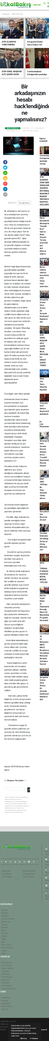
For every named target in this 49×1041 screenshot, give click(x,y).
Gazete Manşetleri (8, 989)
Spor (3, 942)
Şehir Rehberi (6, 986)
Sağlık (3, 939)
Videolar (37, 5)
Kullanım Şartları (29, 871)
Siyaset (4, 936)
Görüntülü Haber (7, 919)
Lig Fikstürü (5, 974)
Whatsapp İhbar (29, 874)
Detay (24, 1038)
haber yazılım (5, 1035)
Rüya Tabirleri (6, 1006)
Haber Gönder (28, 877)
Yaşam (4, 951)
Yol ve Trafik (6, 965)
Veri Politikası (6, 877)
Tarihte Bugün (7, 977)
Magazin (4, 913)
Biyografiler (6, 1003)
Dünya (3, 930)
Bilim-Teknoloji (17, 14)
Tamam (34, 1038)
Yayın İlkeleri (6, 874)
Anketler (4, 1000)
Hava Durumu (6, 962)
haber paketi (5, 1032)
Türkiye (4, 924)
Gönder (29, 790)
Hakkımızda (6, 871)
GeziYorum (5, 922)
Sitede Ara (5, 998)
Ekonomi (4, 933)
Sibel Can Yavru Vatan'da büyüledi (43, 384)
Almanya (5, 916)
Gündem (4, 927)
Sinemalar (5, 980)
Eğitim (3, 953)
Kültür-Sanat (6, 945)
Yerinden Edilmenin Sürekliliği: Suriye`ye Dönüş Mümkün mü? (44, 541)
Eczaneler (5, 971)
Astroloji (4, 1009)
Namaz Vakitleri (7, 968)
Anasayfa (6, 14)
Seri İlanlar (5, 983)
